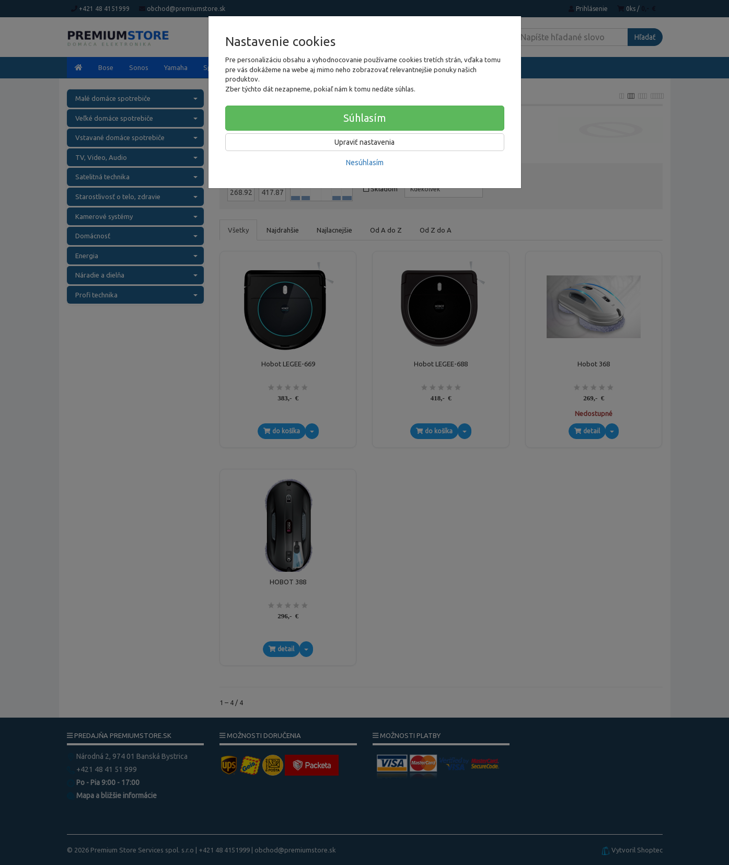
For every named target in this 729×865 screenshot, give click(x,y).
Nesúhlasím (365, 162)
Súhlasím (364, 118)
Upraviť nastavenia (364, 142)
